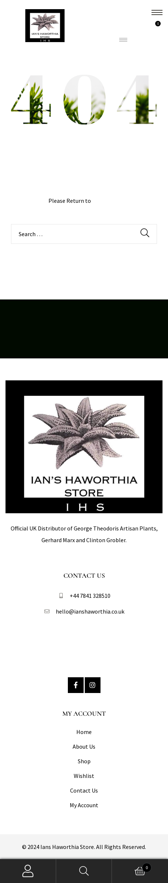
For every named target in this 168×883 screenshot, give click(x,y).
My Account (84, 805)
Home (84, 731)
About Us (84, 746)
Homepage (106, 200)
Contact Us (84, 790)
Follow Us (84, 642)
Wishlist (84, 775)
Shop (84, 761)
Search (84, 871)
